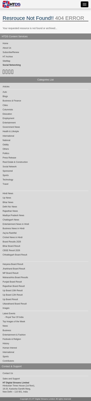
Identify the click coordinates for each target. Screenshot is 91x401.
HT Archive (8, 56)
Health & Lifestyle (11, 131)
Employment (8, 118)
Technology (8, 179)
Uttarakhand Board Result (15, 304)
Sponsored (8, 171)
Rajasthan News (10, 211)
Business (7, 330)
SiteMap (6, 61)
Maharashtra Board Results (15, 277)
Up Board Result (10, 299)
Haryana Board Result (13, 264)
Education (7, 114)
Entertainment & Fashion (14, 335)
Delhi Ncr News (10, 206)
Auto (5, 92)
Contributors (8, 361)
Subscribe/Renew (11, 52)
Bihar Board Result (11, 246)
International (8, 136)
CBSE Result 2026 (11, 250)
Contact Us (8, 373)
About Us (7, 48)
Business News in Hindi (13, 228)
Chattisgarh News (11, 220)
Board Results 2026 (12, 241)
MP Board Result (10, 273)
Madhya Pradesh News (13, 215)
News (5, 326)
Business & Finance (12, 101)
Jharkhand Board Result (14, 269)
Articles (6, 86)
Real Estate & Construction (15, 162)
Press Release (9, 157)
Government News (11, 127)
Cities (5, 105)
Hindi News (8, 193)
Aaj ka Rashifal (10, 233)
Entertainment (9, 122)
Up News (7, 198)
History (6, 343)
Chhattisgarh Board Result (15, 255)
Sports (6, 175)
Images (6, 308)
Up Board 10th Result (13, 290)
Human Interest (10, 348)
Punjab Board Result (12, 282)
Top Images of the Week (14, 321)
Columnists (8, 109)
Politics (6, 153)
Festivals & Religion (12, 339)
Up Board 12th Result (13, 295)
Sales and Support (11, 378)
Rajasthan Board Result (14, 286)
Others (6, 149)
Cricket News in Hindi (12, 237)
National (6, 140)
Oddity (6, 144)
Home (5, 43)
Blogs (5, 96)
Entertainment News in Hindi (16, 224)
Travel (5, 184)
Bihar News (8, 202)
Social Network (10, 166)
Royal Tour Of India (14, 317)
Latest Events (9, 313)
